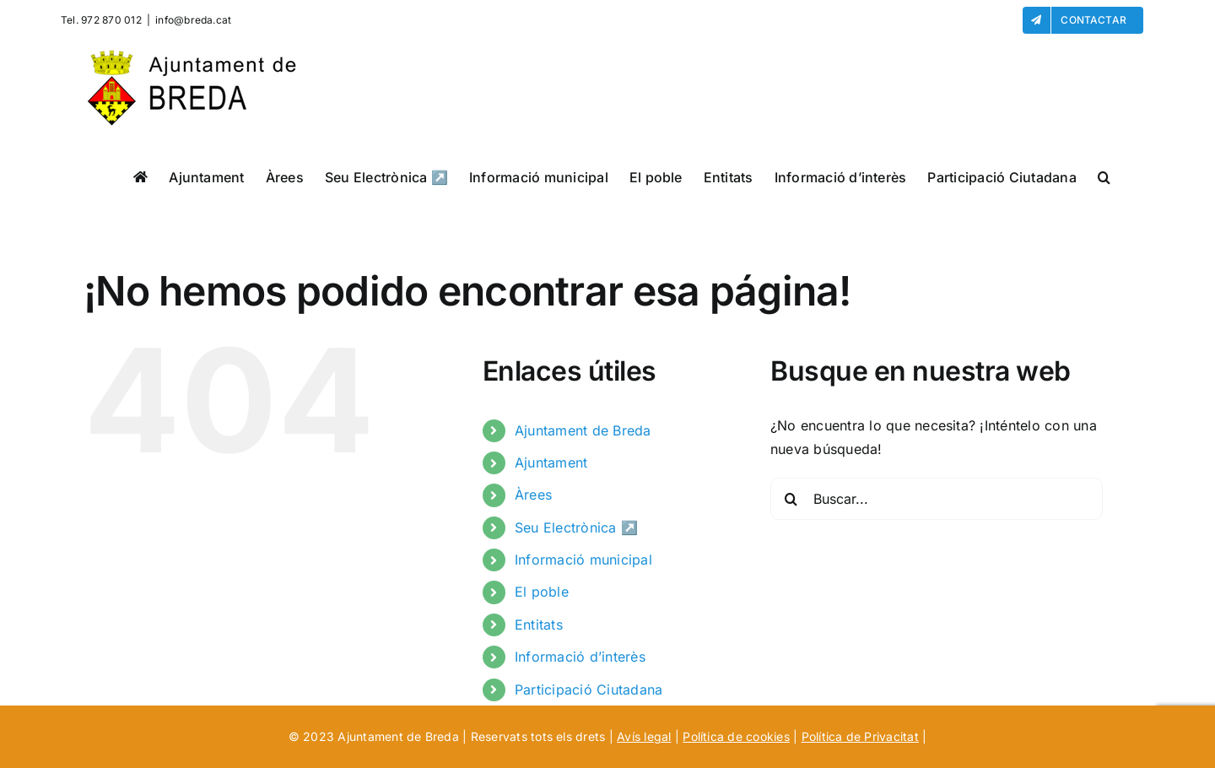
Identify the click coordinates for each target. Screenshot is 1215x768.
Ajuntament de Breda (583, 430)
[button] (1104, 176)
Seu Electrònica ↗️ (576, 527)
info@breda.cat (193, 20)
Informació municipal (583, 559)
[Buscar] (791, 499)
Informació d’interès (580, 656)
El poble (542, 591)
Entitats (539, 624)
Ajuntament (551, 462)
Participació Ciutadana (588, 689)
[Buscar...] (936, 499)
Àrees (533, 494)
